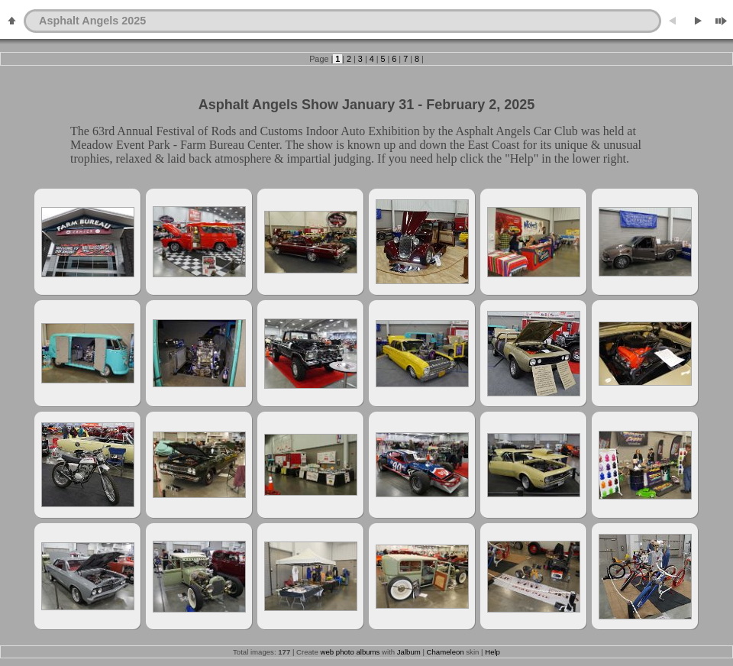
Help (492, 652)
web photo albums (350, 652)
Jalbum (409, 652)
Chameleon (445, 652)
